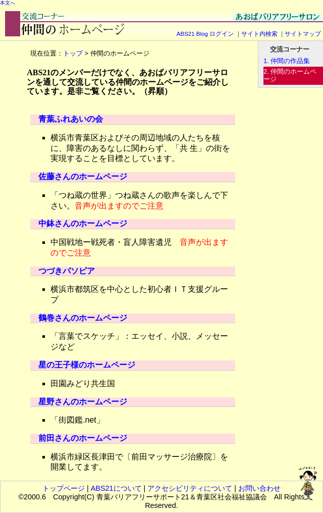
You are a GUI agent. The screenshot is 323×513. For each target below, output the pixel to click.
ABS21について (116, 488)
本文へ (7, 3)
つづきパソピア (66, 271)
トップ (73, 53)
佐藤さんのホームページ (82, 176)
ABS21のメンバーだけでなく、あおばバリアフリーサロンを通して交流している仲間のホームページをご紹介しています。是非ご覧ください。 (128, 81)
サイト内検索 (259, 34)
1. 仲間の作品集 (286, 61)
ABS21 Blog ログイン (205, 34)
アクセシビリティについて (189, 488)
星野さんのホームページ (82, 401)
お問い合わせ (259, 488)
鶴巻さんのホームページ (82, 318)
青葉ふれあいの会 (70, 119)
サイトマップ (303, 34)
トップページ (63, 488)
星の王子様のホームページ (86, 365)
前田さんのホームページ (82, 438)
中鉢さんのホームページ (82, 223)
